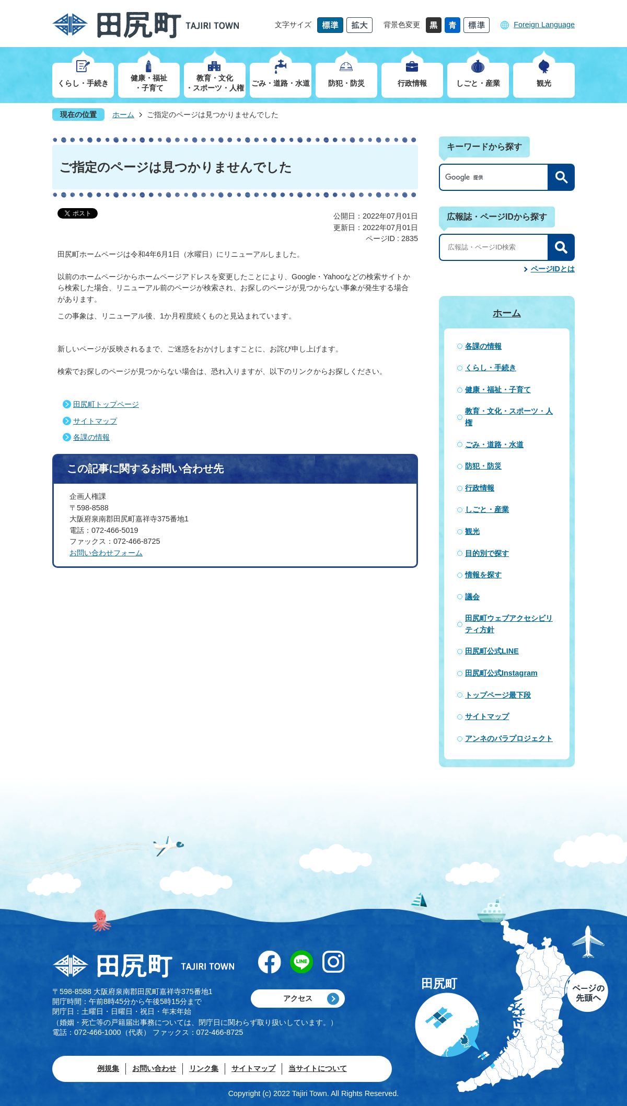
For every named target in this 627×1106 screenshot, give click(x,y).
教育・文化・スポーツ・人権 (509, 417)
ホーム (123, 114)
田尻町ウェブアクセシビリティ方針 (509, 624)
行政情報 (479, 488)
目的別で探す (487, 553)
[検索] (496, 177)
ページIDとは (553, 269)
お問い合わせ (154, 1068)
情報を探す (483, 575)
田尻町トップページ (106, 404)
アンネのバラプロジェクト (509, 738)
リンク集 (203, 1068)
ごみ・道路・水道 (494, 444)
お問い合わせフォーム (106, 553)
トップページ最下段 (498, 695)
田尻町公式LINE (492, 651)
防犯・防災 (483, 466)
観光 (472, 531)
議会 (472, 596)
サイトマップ (95, 421)
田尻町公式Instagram (501, 673)
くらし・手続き (490, 367)
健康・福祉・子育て (498, 389)
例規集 (108, 1068)
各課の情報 (91, 437)
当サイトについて (317, 1068)
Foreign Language (544, 24)
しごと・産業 (487, 509)
